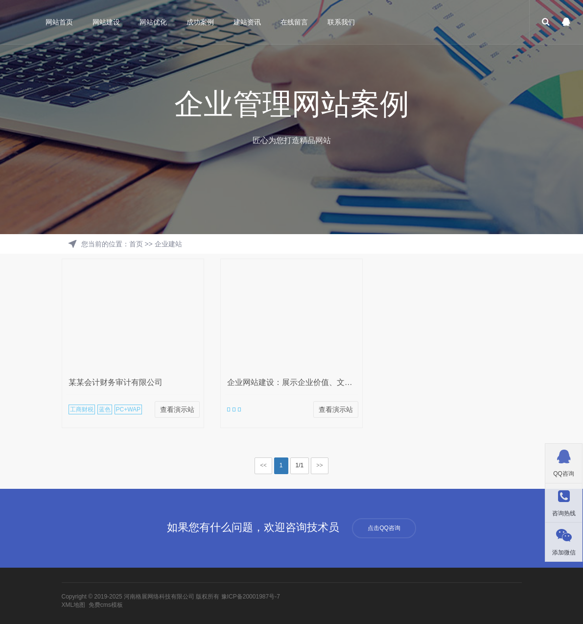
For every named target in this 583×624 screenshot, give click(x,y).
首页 (136, 244)
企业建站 (168, 244)
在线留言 (295, 22)
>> (319, 465)
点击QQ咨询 (384, 528)
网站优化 (154, 22)
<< (263, 465)
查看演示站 (177, 409)
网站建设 (107, 22)
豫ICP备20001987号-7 (250, 596)
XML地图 (74, 604)
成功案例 (201, 22)
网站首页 (60, 22)
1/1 (300, 465)
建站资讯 (248, 22)
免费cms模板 (106, 604)
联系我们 (342, 22)
